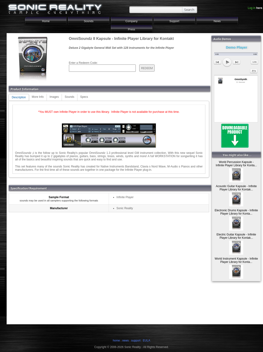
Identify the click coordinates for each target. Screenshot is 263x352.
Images (54, 96)
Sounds (89, 21)
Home (46, 21)
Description (19, 97)
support (136, 340)
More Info (38, 96)
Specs (84, 96)
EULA (146, 340)
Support (174, 21)
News (217, 21)
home (116, 340)
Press (131, 29)
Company (131, 21)
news (125, 340)
